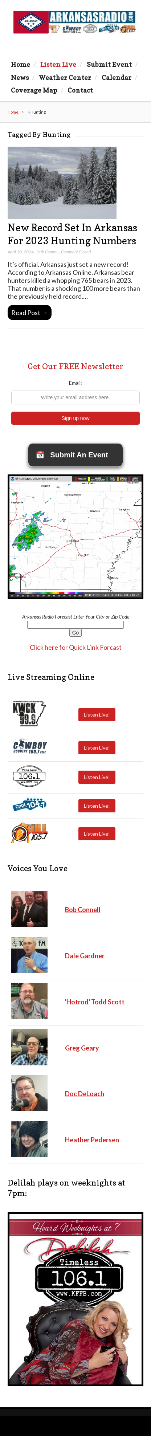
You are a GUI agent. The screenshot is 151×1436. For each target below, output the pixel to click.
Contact (80, 90)
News (20, 77)
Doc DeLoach (84, 1094)
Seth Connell (47, 251)
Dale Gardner (85, 956)
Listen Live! (97, 714)
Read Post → (29, 313)
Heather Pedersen (92, 1140)
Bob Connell (83, 910)
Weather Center (65, 77)
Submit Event (109, 64)
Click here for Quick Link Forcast (76, 647)
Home (20, 64)
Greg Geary (82, 1048)
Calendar (116, 77)
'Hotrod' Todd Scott (95, 1002)
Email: (75, 383)
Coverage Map (34, 90)
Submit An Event (72, 454)
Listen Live (58, 64)
